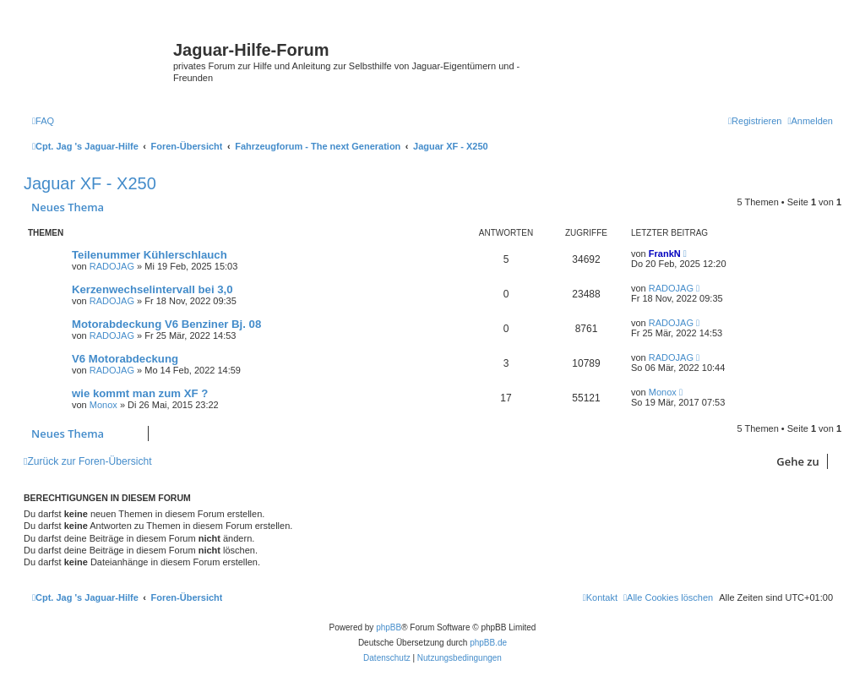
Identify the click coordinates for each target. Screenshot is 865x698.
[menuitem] (43, 121)
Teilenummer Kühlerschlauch (149, 254)
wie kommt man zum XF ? (140, 393)
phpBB (388, 627)
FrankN (665, 253)
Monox (103, 405)
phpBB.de (488, 642)
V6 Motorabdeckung (125, 358)
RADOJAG (112, 266)
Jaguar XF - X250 (90, 183)
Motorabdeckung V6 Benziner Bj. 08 (166, 324)
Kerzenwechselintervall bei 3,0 (152, 289)
